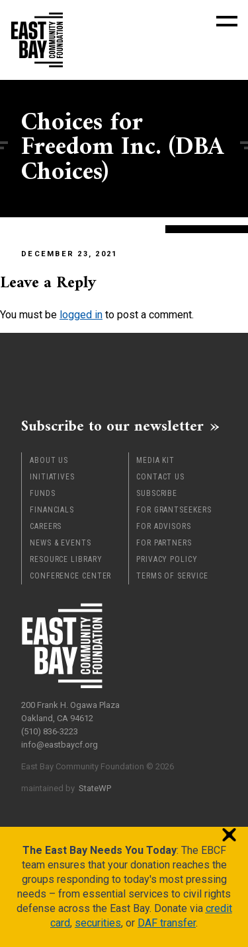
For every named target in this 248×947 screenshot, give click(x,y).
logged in (81, 314)
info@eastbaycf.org (59, 745)
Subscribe (156, 493)
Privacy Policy (167, 559)
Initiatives (52, 476)
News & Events (60, 542)
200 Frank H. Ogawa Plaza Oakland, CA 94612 (70, 711)
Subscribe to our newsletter (112, 426)
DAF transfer (167, 923)
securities (98, 923)
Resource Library (66, 559)
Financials (52, 509)
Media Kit (155, 460)
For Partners (164, 542)
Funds (43, 493)
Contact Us (160, 476)
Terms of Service (172, 575)
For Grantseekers (173, 509)
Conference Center (70, 575)
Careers (46, 526)
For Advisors (163, 526)
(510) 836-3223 (49, 731)
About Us (49, 460)
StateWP (95, 788)
